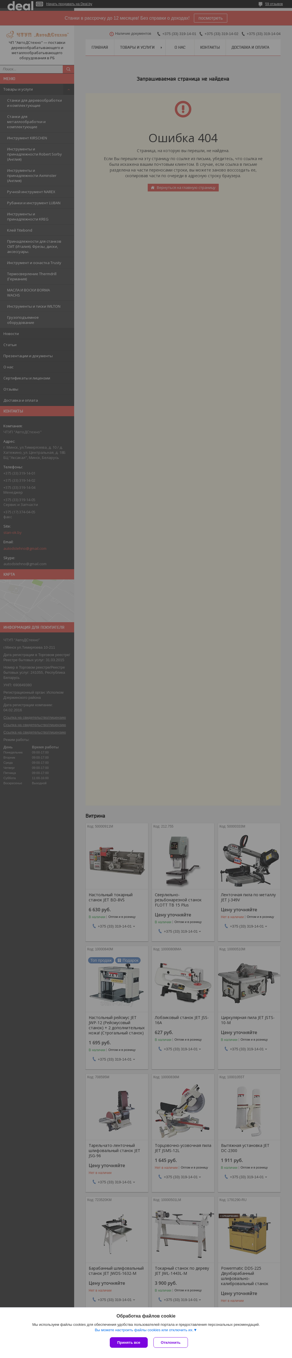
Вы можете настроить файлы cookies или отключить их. (144, 1330)
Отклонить (171, 1342)
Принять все (128, 1342)
